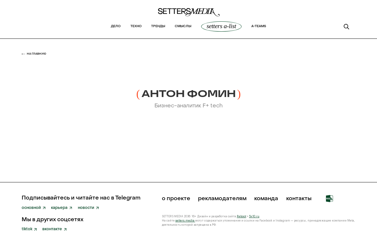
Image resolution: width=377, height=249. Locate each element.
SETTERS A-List (221, 26)
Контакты (298, 198)
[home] (188, 14)
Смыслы (183, 26)
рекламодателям (222, 198)
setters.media (185, 220)
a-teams (258, 26)
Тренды (158, 26)
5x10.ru (254, 216)
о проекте (176, 198)
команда (266, 198)
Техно (136, 26)
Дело (115, 26)
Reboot (241, 216)
